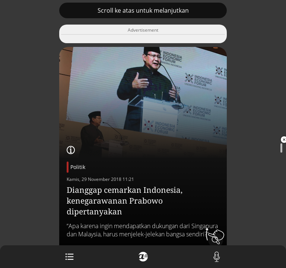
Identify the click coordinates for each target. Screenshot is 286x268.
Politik (77, 166)
